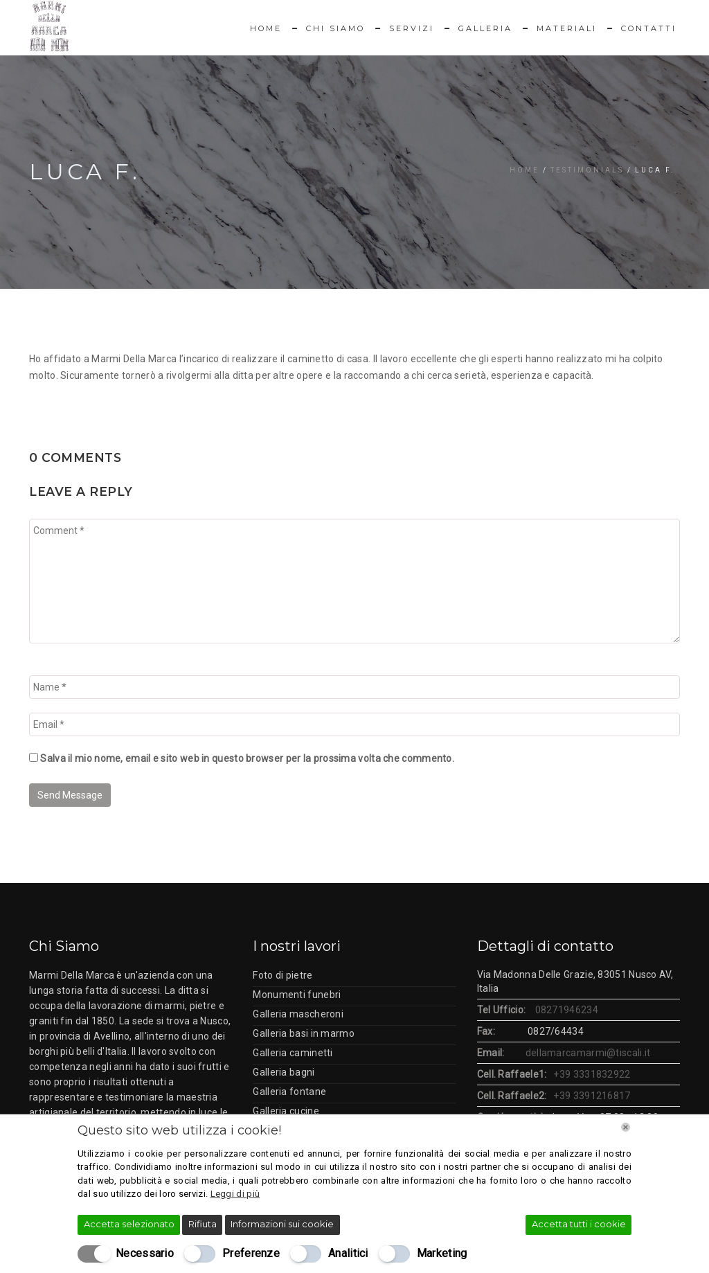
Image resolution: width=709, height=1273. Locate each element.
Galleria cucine (286, 1110)
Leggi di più (235, 1194)
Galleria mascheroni (298, 1014)
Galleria (485, 28)
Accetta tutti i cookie (579, 1223)
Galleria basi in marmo (303, 1033)
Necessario (145, 1253)
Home (266, 28)
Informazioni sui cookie (282, 1223)
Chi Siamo (335, 28)
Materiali (567, 28)
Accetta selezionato (129, 1223)
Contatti (648, 28)
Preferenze (251, 1253)
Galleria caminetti (292, 1052)
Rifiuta (202, 1223)
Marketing (442, 1253)
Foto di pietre (282, 975)
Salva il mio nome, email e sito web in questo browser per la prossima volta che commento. (247, 758)
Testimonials (587, 170)
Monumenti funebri (297, 994)
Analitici (348, 1253)
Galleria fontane (289, 1091)
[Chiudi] (625, 1127)
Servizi (411, 28)
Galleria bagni (283, 1072)
